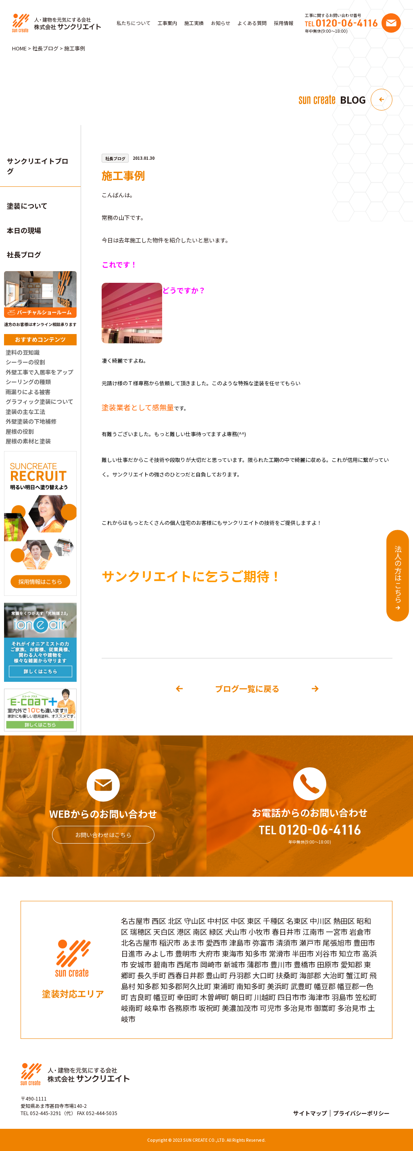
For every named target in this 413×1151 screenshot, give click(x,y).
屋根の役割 (20, 431)
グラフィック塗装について (39, 401)
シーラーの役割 (25, 362)
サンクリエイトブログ (38, 166)
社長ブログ (24, 254)
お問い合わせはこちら (103, 835)
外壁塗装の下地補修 (31, 421)
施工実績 (194, 22)
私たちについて (133, 22)
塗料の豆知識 (23, 352)
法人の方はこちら (398, 574)
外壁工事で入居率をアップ (39, 372)
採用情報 (283, 22)
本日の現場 (24, 230)
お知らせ (220, 22)
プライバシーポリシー (361, 1113)
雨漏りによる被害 (28, 392)
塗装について (27, 206)
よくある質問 (252, 22)
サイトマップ (310, 1113)
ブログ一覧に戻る (247, 688)
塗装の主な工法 (25, 411)
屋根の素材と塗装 (28, 441)
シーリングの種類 (28, 382)
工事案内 (167, 22)
